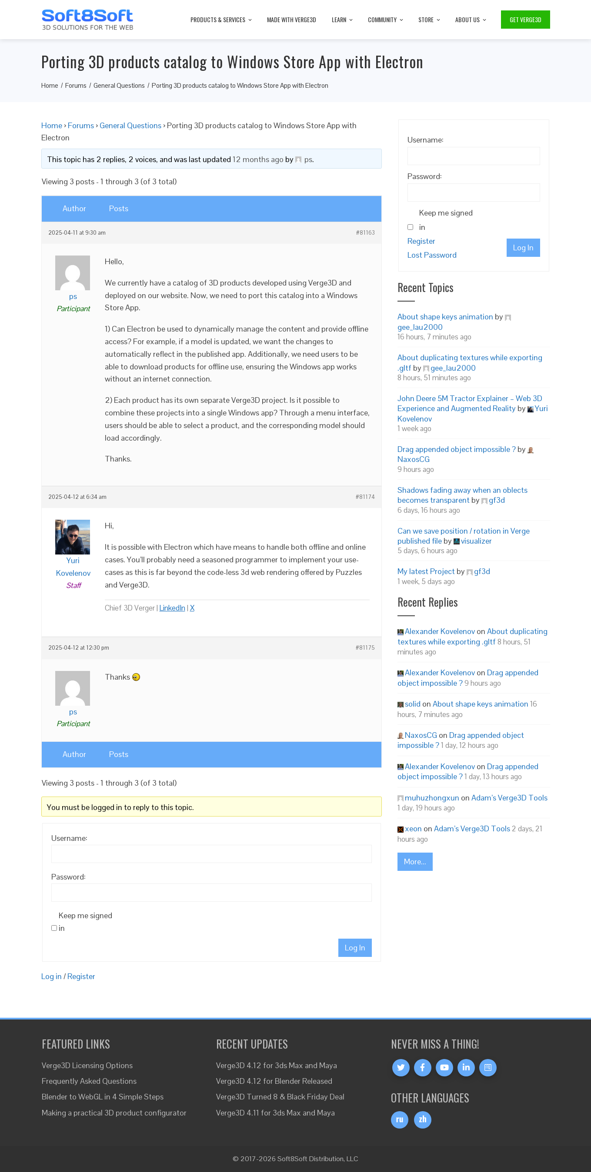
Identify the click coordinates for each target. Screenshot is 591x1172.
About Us (471, 19)
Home (51, 125)
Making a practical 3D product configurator (114, 1113)
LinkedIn (172, 608)
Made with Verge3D (291, 19)
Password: (68, 877)
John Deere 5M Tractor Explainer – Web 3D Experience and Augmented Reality (469, 403)
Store (429, 19)
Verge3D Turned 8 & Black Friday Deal (280, 1097)
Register (81, 976)
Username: (69, 838)
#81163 (365, 232)
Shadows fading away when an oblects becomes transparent (462, 495)
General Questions (130, 125)
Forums (81, 125)
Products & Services (221, 19)
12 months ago (258, 159)
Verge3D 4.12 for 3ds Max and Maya (276, 1065)
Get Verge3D (525, 19)
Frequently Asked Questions (89, 1081)
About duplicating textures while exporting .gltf (472, 636)
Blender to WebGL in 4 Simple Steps (103, 1097)
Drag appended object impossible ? (456, 449)
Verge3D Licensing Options (87, 1065)
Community (386, 19)
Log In (355, 948)
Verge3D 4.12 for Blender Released (274, 1081)
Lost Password (432, 255)
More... (415, 862)
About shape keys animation (445, 317)
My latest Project (426, 571)
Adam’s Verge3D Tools (509, 798)
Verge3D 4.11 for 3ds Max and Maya (275, 1113)
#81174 (365, 497)
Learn (343, 19)
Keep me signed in (85, 921)
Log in (51, 976)
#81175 (365, 647)
